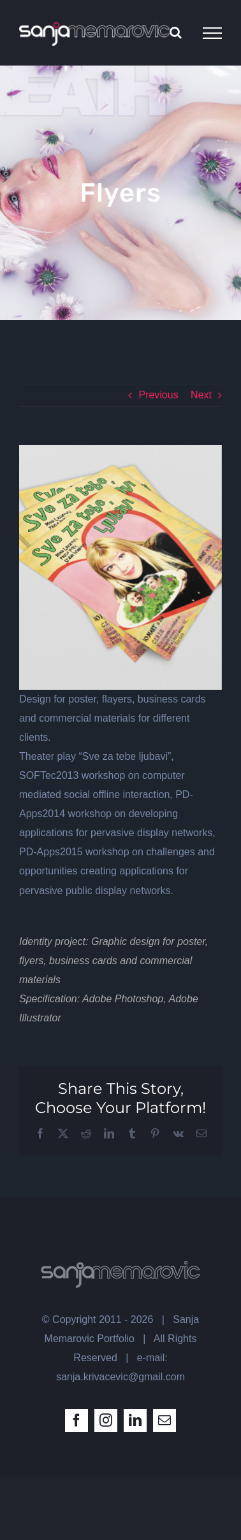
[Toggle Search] (176, 32)
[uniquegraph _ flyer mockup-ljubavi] (120, 567)
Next (201, 394)
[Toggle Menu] (212, 33)
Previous (158, 394)
